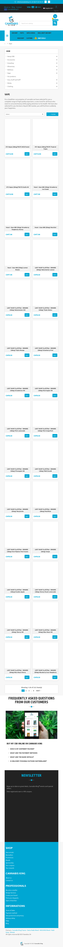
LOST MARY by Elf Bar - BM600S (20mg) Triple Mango (17, 349)
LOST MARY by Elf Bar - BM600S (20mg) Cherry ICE (17, 631)
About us (7, 7)
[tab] (31, 749)
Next (38, 691)
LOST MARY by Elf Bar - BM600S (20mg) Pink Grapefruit (45, 430)
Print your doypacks (12, 898)
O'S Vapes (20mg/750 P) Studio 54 (17, 187)
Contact (19, 7)
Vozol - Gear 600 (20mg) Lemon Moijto (18, 269)
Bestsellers (9, 855)
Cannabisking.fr (11, 9)
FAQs (7, 921)
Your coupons (10, 865)
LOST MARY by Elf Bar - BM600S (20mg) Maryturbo (17, 510)
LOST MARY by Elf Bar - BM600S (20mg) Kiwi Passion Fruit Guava (17, 551)
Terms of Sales (10, 910)
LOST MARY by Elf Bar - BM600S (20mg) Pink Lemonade (17, 430)
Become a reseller (11, 890)
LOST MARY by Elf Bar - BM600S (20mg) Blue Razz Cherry (17, 671)
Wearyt (12, 932)
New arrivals (10, 852)
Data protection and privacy (15, 915)
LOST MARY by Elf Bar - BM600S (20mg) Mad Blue (45, 510)
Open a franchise (11, 900)
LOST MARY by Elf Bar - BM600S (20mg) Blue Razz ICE (45, 631)
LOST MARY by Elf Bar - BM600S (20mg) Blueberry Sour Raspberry (45, 671)
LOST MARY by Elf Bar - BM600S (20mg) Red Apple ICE (45, 389)
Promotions (9, 857)
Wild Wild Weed (45, 930)
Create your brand (11, 895)
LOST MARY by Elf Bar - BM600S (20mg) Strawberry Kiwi (45, 349)
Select (8, 114)
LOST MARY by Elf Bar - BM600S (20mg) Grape (45, 551)
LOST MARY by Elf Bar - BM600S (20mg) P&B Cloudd (45, 470)
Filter (52, 114)
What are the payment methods (23, 753)
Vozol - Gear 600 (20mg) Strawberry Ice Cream (45, 188)
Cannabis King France (19, 930)
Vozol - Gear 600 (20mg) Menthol (45, 227)
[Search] (38, 23)
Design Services (11, 893)
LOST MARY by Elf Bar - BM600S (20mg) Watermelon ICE (17, 309)
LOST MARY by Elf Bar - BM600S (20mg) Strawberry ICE (17, 389)
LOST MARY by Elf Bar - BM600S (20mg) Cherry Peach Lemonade (45, 591)
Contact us (9, 880)
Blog (13, 7)
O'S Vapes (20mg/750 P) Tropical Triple (45, 148)
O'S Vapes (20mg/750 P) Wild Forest (17, 148)
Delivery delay (10, 918)
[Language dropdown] (48, 8)
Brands (8, 860)
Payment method (11, 913)
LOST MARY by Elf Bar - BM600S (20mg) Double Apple (17, 591)
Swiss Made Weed (33, 930)
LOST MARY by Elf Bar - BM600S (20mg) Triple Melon (45, 309)
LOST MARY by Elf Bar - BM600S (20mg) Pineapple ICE (17, 470)
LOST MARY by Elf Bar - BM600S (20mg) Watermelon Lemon (45, 269)
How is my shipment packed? (22, 749)
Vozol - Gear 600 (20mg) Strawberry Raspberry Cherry (17, 228)
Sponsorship (10, 863)
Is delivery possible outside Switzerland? (28, 761)
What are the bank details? (22, 757)
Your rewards (10, 868)
